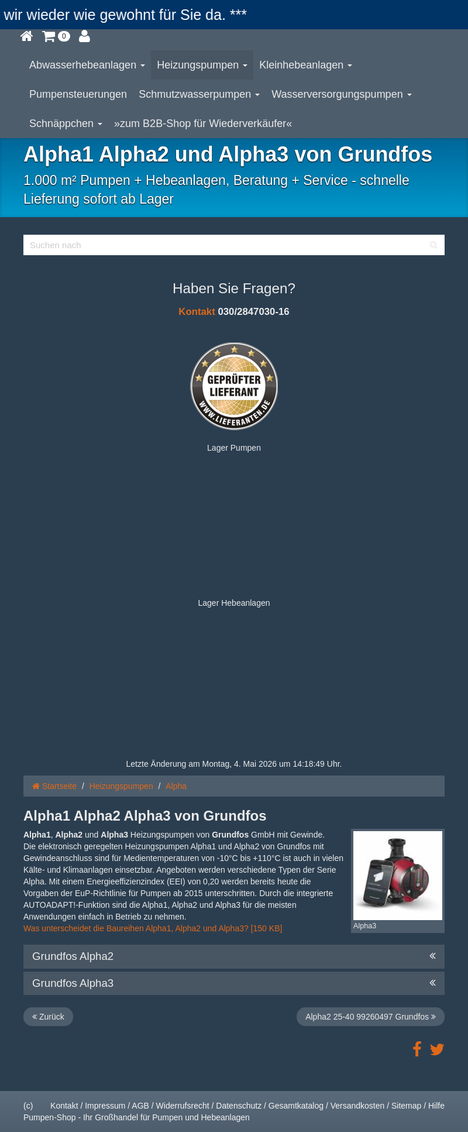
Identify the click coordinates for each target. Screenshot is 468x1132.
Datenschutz (238, 1105)
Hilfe (436, 1105)
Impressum (105, 1105)
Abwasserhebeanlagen (87, 65)
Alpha (176, 786)
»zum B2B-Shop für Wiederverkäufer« (203, 123)
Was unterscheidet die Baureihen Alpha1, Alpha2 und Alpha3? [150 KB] (153, 928)
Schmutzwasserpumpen (199, 94)
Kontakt (196, 311)
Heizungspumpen (202, 65)
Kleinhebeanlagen (305, 65)
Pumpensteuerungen (78, 94)
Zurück (48, 1016)
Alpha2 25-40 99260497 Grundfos (370, 1016)
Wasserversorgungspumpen (341, 94)
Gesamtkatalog (296, 1105)
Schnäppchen (65, 123)
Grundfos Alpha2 (234, 956)
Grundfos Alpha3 (234, 983)
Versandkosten (358, 1105)
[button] (56, 35)
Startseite (54, 786)
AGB (140, 1105)
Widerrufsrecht (182, 1105)
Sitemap (406, 1105)
